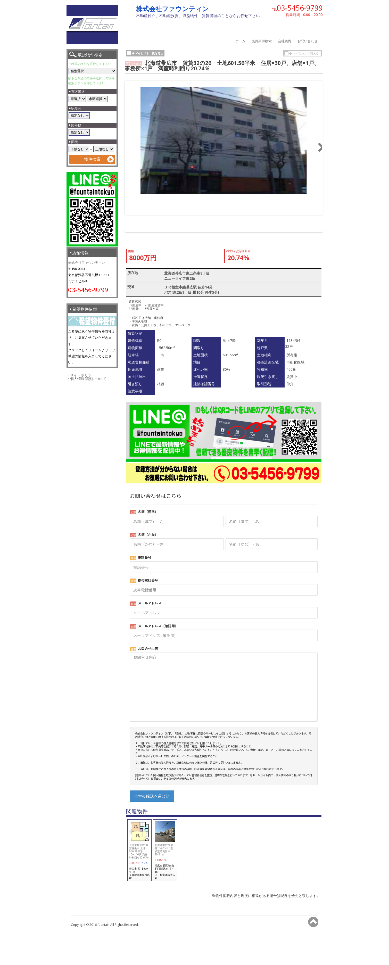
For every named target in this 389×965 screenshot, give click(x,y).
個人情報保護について (88, 378)
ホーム (240, 41)
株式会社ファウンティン (172, 8)
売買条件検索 (262, 41)
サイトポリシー (82, 375)
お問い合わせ (307, 41)
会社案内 (284, 41)
